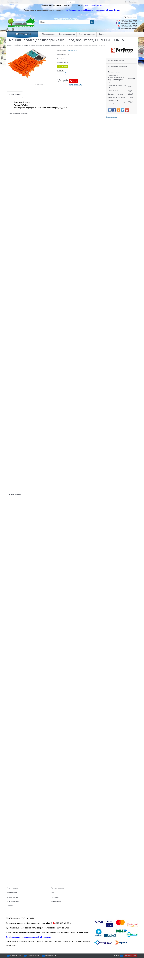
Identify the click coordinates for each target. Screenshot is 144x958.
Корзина (116, 956)
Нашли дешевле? (112, 117)
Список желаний (50, 956)
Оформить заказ (130, 955)
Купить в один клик (75, 85)
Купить (74, 81)
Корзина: (131, 17)
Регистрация (133, 2)
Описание (14, 94)
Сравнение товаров (33, 956)
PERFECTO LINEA (71, 50)
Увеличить (40, 84)
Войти (125, 2)
